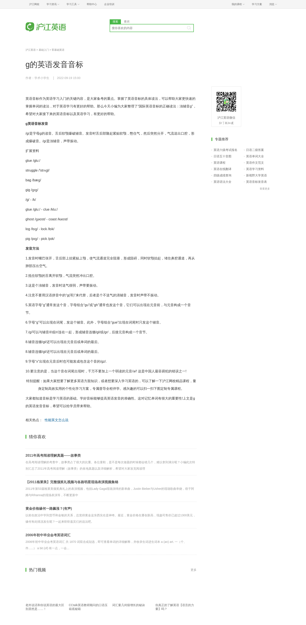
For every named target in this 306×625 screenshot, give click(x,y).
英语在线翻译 (222, 169)
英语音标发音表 (256, 181)
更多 (194, 570)
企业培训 (109, 4)
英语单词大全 (255, 156)
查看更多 (265, 188)
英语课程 (219, 162)
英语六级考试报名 (225, 150)
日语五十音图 (222, 156)
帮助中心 (92, 4)
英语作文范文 (255, 162)
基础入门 (44, 49)
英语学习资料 (255, 169)
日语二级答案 (255, 150)
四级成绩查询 (222, 175)
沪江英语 (31, 49)
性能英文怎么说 (56, 420)
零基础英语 (58, 49)
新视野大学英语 (256, 175)
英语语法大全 (222, 181)
